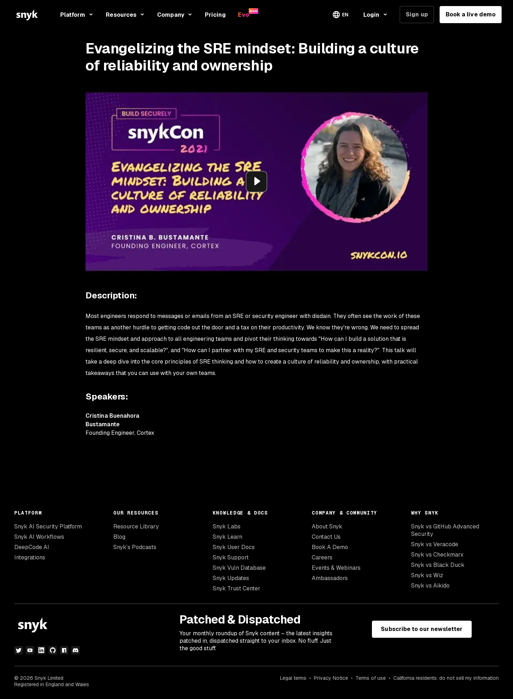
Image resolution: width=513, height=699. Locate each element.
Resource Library (136, 526)
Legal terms (293, 678)
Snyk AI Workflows (39, 537)
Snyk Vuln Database (239, 568)
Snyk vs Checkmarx (437, 554)
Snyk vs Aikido (430, 585)
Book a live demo (471, 14)
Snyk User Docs (234, 547)
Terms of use (371, 678)
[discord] (75, 650)
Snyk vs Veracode (434, 544)
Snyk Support (231, 557)
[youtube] (30, 650)
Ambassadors (330, 578)
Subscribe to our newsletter (421, 629)
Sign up (417, 14)
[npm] (64, 650)
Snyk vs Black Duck (438, 565)
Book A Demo (330, 547)
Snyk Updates (231, 578)
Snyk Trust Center (236, 588)
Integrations (29, 557)
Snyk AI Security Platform (48, 526)
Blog (119, 537)
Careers (322, 557)
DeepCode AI (31, 547)
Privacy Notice (331, 678)
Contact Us (326, 537)
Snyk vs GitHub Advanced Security (445, 530)
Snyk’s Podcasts (134, 547)
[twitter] (18, 650)
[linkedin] (41, 650)
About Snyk (327, 526)
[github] (52, 650)
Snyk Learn (227, 537)
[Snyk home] (27, 15)
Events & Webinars (336, 568)
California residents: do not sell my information (446, 678)
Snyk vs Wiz (427, 575)
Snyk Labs (226, 526)
